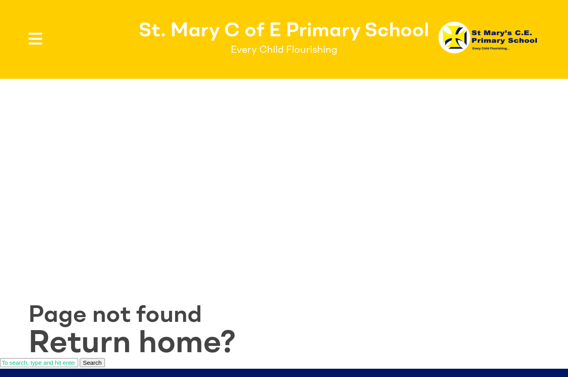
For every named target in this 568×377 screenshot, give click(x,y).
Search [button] (92, 362)
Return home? (132, 341)
